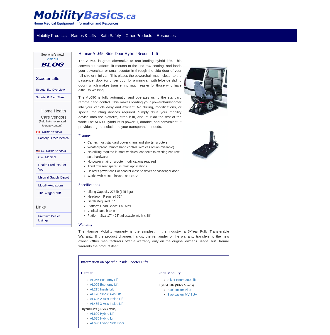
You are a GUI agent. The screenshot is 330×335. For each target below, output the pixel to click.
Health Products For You (52, 167)
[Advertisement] (266, 128)
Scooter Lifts (47, 78)
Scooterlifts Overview (50, 89)
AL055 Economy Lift (104, 280)
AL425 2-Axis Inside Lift (106, 299)
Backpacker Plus (179, 290)
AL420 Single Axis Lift (105, 294)
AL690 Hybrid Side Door (107, 323)
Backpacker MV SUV (182, 294)
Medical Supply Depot (53, 177)
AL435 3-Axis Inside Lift (106, 303)
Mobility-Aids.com (50, 185)
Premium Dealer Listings (49, 218)
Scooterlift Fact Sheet (51, 97)
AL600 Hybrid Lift (102, 313)
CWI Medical (47, 157)
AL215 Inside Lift (102, 289)
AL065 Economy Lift (104, 284)
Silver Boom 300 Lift (181, 280)
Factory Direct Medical (54, 138)
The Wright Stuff (49, 193)
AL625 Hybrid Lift (102, 318)
